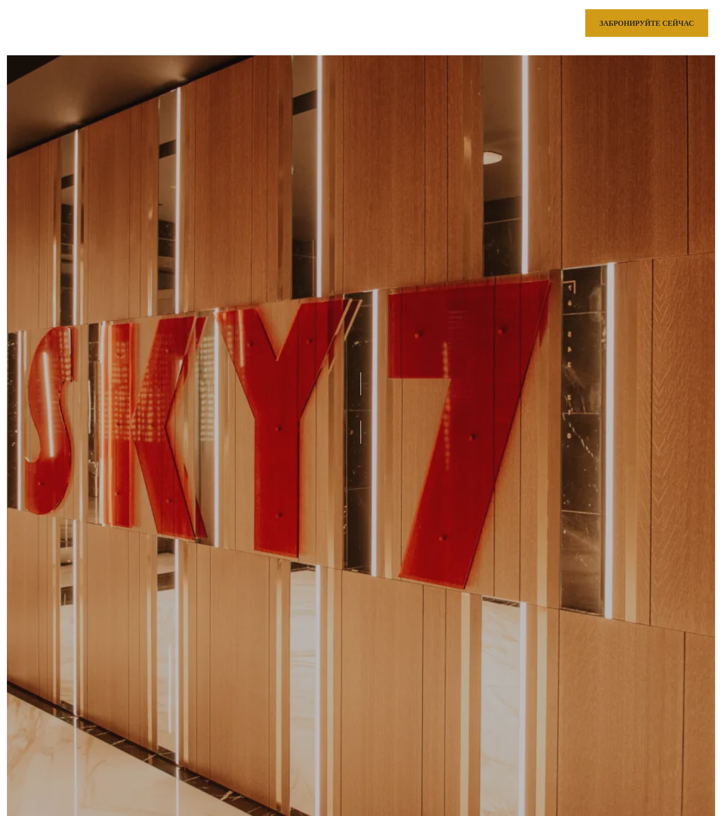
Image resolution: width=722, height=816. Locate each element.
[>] (37, 24)
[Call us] (547, 24)
